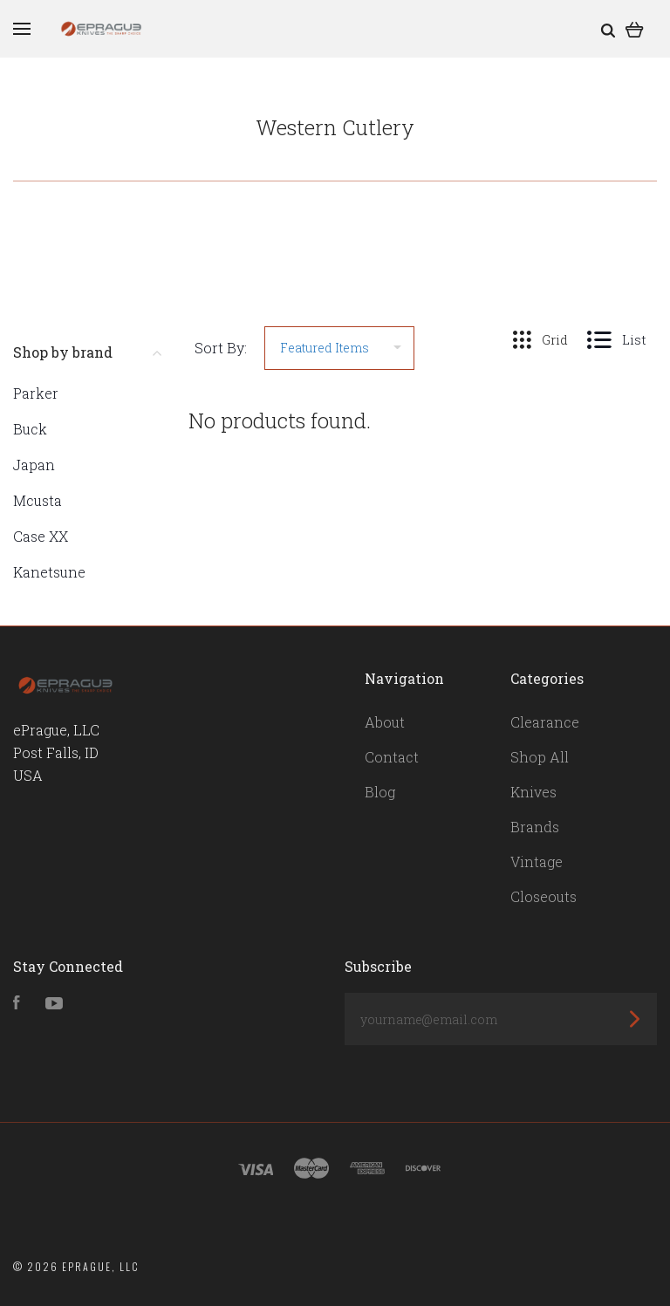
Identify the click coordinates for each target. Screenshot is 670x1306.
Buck (30, 429)
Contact (392, 757)
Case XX (40, 536)
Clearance (544, 722)
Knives (533, 792)
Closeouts (543, 896)
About (385, 722)
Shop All (539, 757)
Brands (534, 826)
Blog (380, 792)
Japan (34, 464)
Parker (35, 393)
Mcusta (37, 500)
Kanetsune (49, 572)
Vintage (536, 861)
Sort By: (221, 347)
